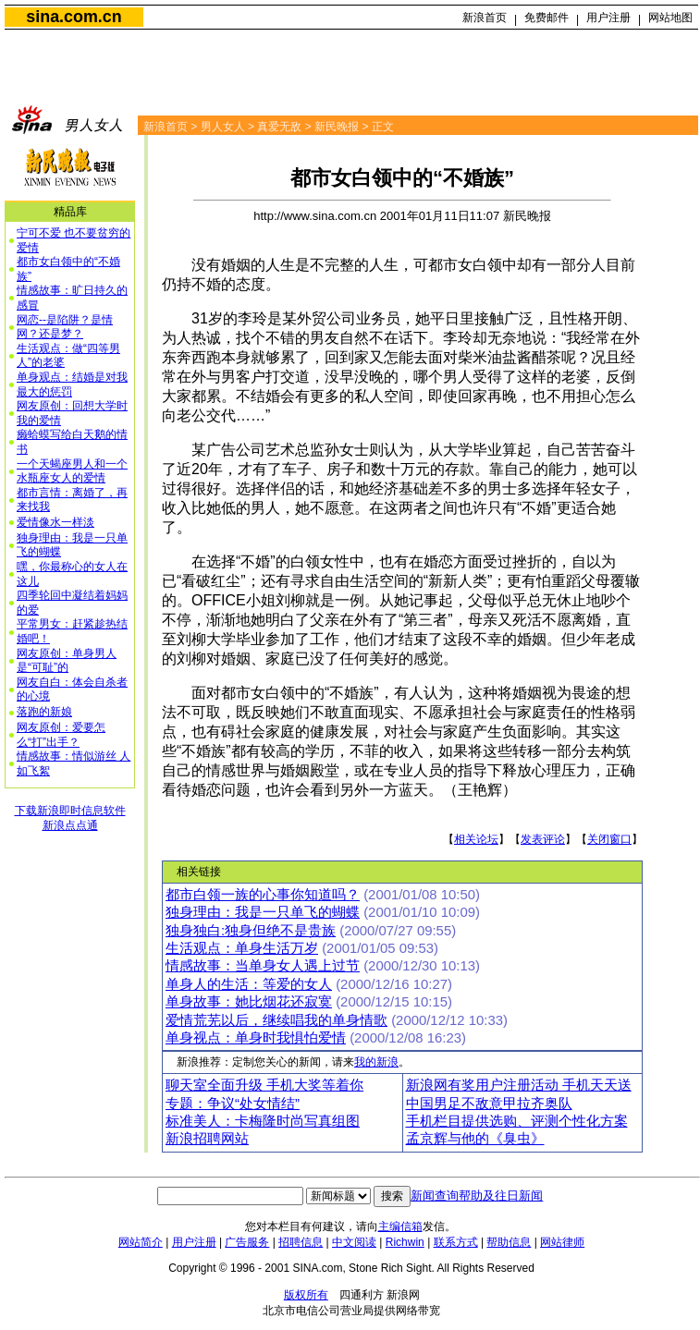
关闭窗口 (609, 839)
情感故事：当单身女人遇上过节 (263, 965)
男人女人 (223, 126)
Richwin (405, 1242)
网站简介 (140, 1242)
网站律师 (562, 1242)
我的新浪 (376, 1061)
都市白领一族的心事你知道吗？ (263, 894)
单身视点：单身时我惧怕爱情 (256, 1038)
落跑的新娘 (44, 711)
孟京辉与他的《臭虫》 (475, 1138)
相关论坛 (476, 839)
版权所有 (306, 1294)
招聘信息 (300, 1242)
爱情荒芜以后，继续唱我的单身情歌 (276, 1020)
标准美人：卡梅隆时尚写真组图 (263, 1121)
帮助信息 (508, 1242)
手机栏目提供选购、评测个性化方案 (517, 1121)
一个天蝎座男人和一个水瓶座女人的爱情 (72, 471)
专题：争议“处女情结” (233, 1103)
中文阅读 (354, 1242)
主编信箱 (400, 1226)
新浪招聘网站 (207, 1138)
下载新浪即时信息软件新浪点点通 (70, 818)
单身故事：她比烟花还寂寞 (249, 1001)
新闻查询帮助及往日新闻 (477, 1195)
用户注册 (608, 17)
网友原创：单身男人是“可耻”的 (67, 661)
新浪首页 (484, 17)
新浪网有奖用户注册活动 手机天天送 (519, 1085)
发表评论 (543, 839)
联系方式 (456, 1242)
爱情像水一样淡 (55, 522)
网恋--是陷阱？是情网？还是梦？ (65, 327)
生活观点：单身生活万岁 (242, 948)
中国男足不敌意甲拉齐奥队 (489, 1103)
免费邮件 (546, 17)
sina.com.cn (73, 16)
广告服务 (247, 1242)
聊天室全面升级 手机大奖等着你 (264, 1085)
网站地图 (670, 17)
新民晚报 (336, 126)
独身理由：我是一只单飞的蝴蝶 (263, 912)
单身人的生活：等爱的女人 (249, 984)
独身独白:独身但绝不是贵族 (251, 930)
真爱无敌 (279, 126)
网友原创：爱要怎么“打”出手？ (61, 735)
